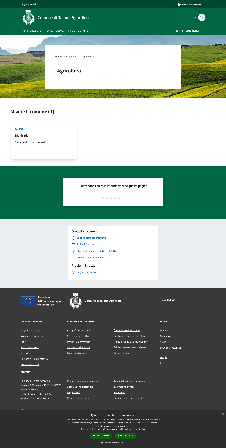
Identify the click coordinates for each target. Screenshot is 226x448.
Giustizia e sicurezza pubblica (129, 336)
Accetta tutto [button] (101, 435)
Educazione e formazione (127, 330)
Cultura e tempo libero (79, 336)
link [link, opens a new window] (143, 429)
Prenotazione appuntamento (82, 381)
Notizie (164, 330)
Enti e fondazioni (30, 347)
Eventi (163, 363)
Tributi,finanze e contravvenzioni (131, 341)
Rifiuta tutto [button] (125, 435)
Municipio (21, 135)
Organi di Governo (30, 330)
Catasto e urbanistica (78, 347)
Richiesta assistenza (78, 398)
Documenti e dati (30, 364)
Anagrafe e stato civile (79, 330)
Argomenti (71, 56)
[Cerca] (201, 17)
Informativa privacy (124, 387)
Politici (24, 353)
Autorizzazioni (121, 353)
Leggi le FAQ (73, 392)
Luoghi (163, 357)
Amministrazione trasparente (129, 381)
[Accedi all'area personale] (189, 4)
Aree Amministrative (32, 336)
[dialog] (113, 429)
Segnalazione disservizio (80, 387)
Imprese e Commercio (78, 342)
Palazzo (19, 129)
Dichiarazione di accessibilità (129, 398)
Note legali (119, 392)
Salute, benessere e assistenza (130, 347)
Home (58, 56)
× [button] (222, 414)
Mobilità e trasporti (77, 353)
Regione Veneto (29, 4)
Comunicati (166, 336)
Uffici (23, 342)
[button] (113, 442)
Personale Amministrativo (34, 359)
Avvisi (163, 342)
